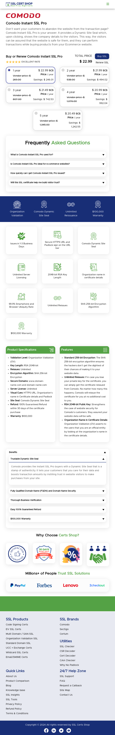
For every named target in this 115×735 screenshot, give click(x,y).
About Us (11, 676)
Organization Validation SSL (22, 638)
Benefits (57, 452)
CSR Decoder (67, 651)
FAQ (62, 681)
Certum (64, 634)
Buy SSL (102, 56)
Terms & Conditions (17, 713)
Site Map (65, 690)
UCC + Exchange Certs (19, 648)
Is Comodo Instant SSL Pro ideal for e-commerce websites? (57, 164)
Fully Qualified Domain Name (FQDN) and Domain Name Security (57, 491)
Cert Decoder (67, 656)
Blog (8, 685)
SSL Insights (13, 695)
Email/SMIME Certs (17, 657)
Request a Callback (71, 685)
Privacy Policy (14, 704)
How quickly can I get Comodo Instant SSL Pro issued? (57, 173)
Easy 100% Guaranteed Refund (57, 509)
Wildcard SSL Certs (17, 652)
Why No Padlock (69, 665)
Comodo (64, 624)
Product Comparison (17, 681)
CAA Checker (67, 660)
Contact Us (66, 695)
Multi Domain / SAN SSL (20, 634)
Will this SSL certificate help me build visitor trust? (57, 182)
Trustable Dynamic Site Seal (57, 459)
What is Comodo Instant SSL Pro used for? (57, 154)
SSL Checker (67, 646)
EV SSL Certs (13, 629)
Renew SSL (102, 62)
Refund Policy (14, 709)
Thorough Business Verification (57, 500)
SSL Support (67, 676)
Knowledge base (15, 690)
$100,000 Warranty (57, 519)
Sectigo (64, 629)
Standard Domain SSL (18, 643)
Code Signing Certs (17, 624)
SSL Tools (11, 699)
